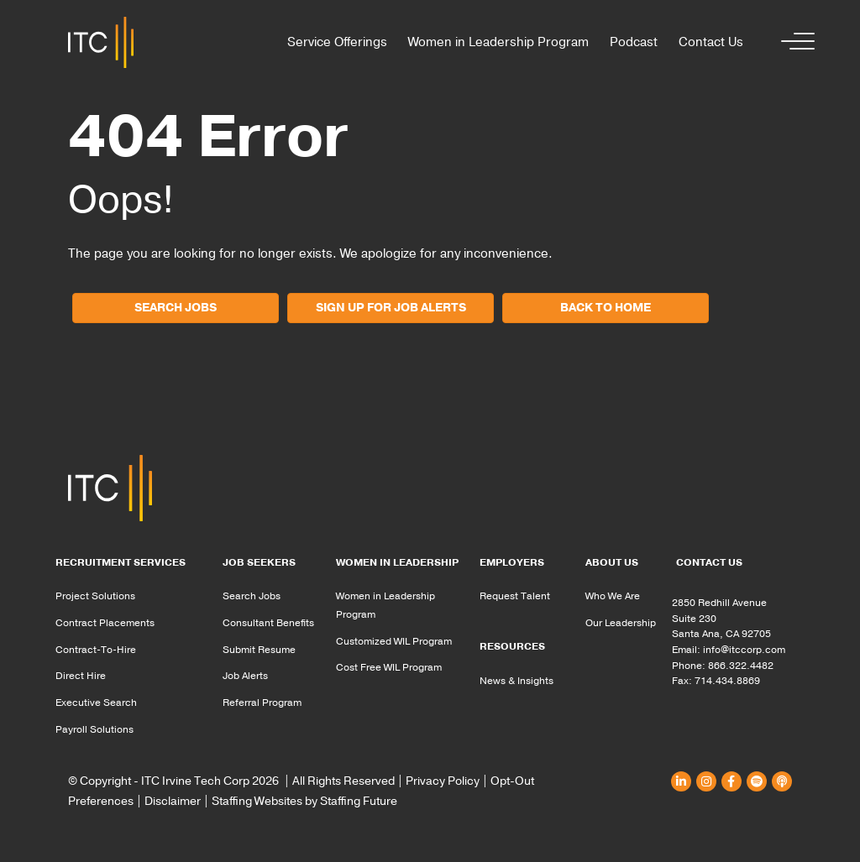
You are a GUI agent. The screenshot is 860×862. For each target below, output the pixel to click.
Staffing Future (358, 801)
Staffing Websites (257, 801)
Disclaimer (172, 801)
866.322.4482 (740, 665)
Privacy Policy (443, 781)
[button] (793, 42)
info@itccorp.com (744, 649)
